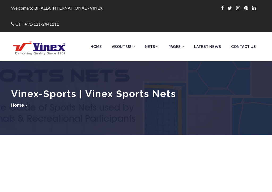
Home (96, 47)
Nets (151, 47)
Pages (176, 47)
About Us (123, 47)
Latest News (207, 47)
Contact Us (243, 47)
